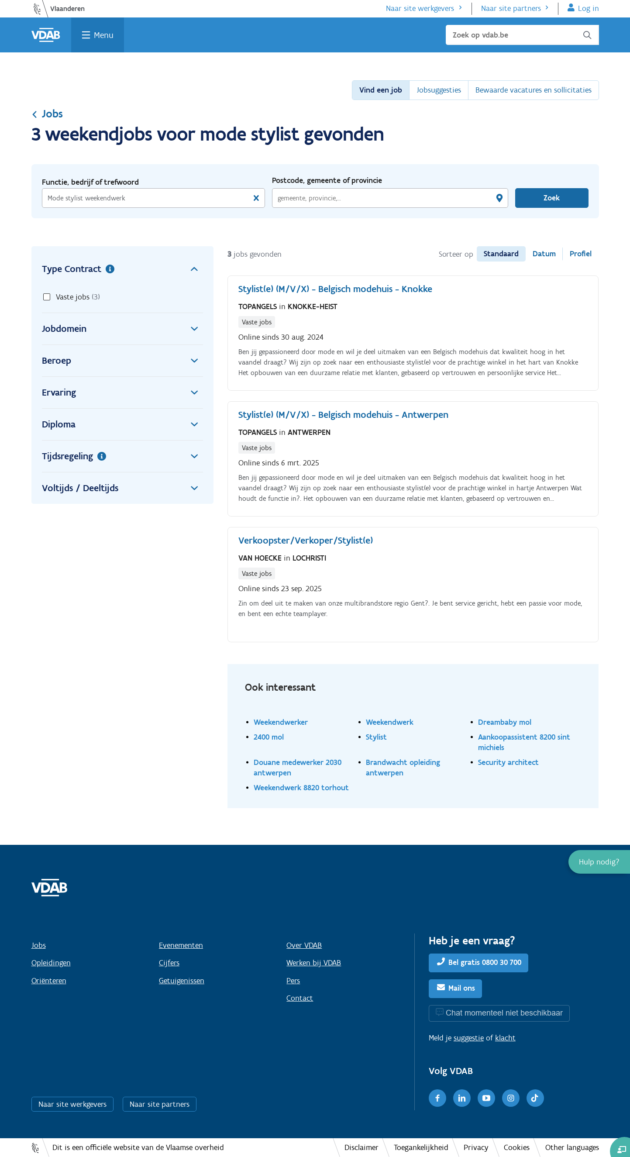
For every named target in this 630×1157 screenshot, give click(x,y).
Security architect (508, 762)
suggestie (469, 1038)
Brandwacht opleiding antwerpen (403, 767)
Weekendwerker (281, 722)
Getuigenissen (181, 980)
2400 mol (269, 736)
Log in (588, 8)
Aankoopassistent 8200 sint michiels (524, 742)
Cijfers (169, 963)
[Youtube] (486, 1098)
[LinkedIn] (462, 1098)
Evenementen (181, 945)
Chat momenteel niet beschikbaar (504, 1012)
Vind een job (380, 90)
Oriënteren (48, 980)
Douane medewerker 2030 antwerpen (297, 767)
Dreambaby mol (504, 722)
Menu (104, 35)
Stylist (376, 736)
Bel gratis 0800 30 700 (484, 962)
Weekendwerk (389, 722)
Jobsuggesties (439, 90)
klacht (505, 1038)
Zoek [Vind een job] (552, 198)
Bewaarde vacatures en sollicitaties (533, 90)
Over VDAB (304, 945)
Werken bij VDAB (313, 963)
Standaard (501, 253)
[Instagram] (511, 1098)
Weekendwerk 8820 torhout (301, 787)
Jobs (47, 114)
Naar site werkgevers (420, 8)
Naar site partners (511, 8)
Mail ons (461, 988)
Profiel (581, 253)
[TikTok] (535, 1098)
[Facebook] (437, 1098)
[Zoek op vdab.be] (522, 35)
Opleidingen (51, 963)
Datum (544, 253)
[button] (599, 862)
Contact (299, 998)
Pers (293, 980)
